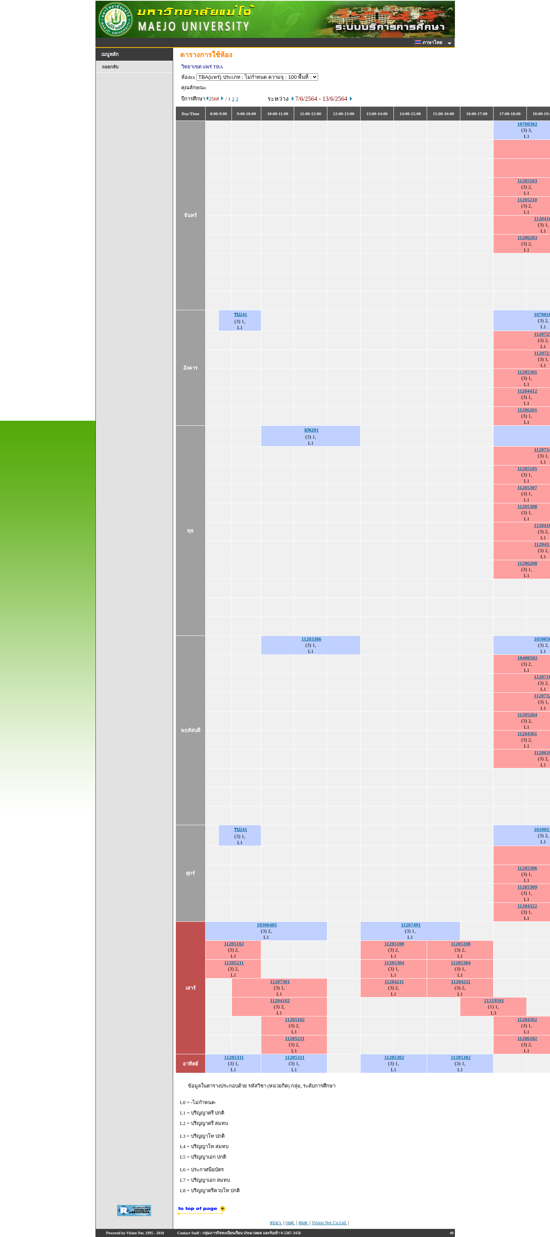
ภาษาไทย (429, 42)
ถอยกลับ (110, 67)
